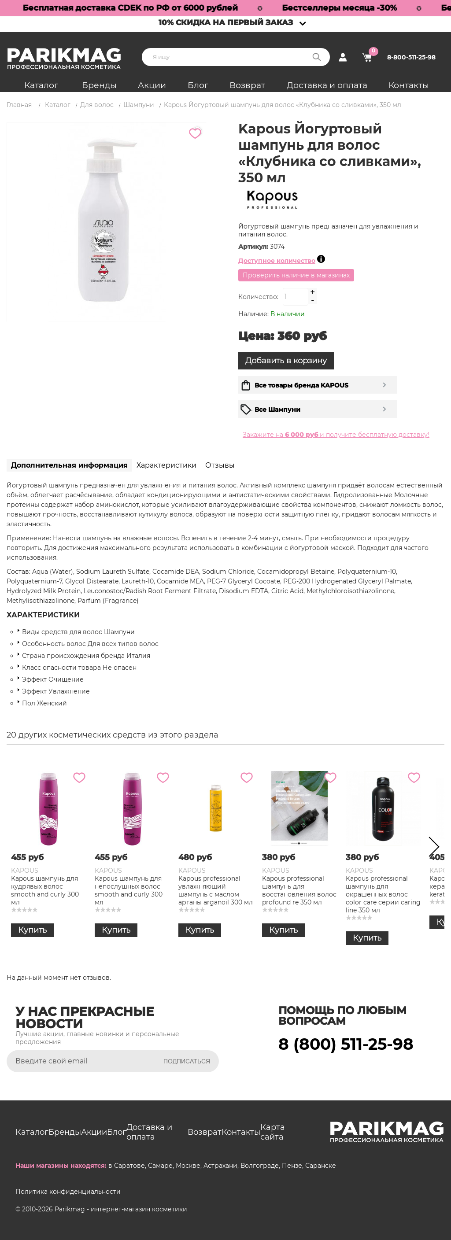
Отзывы (220, 465)
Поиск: (316, 57)
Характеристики (166, 465)
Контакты (408, 85)
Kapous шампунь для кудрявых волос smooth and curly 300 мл (45, 890)
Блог (198, 85)
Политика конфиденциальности (68, 1192)
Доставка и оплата (327, 85)
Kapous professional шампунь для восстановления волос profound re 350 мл (299, 890)
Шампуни (138, 105)
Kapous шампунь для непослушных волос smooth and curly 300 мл (129, 890)
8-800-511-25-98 (411, 57)
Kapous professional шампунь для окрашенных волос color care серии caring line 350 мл (383, 894)
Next (431, 848)
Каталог (41, 85)
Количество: (258, 297)
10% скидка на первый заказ (226, 22)
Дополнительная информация (69, 465)
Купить (32, 930)
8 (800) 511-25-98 (346, 1044)
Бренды (99, 85)
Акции (152, 85)
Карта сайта (272, 1132)
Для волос (97, 105)
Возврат (247, 85)
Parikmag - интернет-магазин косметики (121, 1209)
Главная (19, 105)
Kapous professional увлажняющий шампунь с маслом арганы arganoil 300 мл (215, 890)
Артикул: (254, 247)
